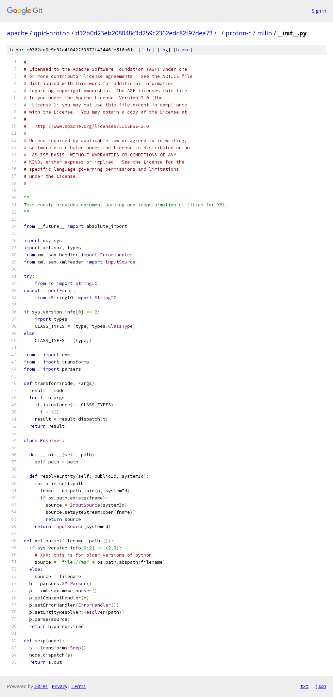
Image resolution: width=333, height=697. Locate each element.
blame (183, 50)
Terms (78, 686)
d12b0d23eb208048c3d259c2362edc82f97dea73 (144, 33)
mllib (264, 33)
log (164, 50)
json (320, 686)
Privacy (59, 686)
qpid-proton (52, 33)
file (146, 50)
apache (17, 33)
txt (304, 686)
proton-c (238, 33)
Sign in (319, 10)
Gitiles (41, 686)
